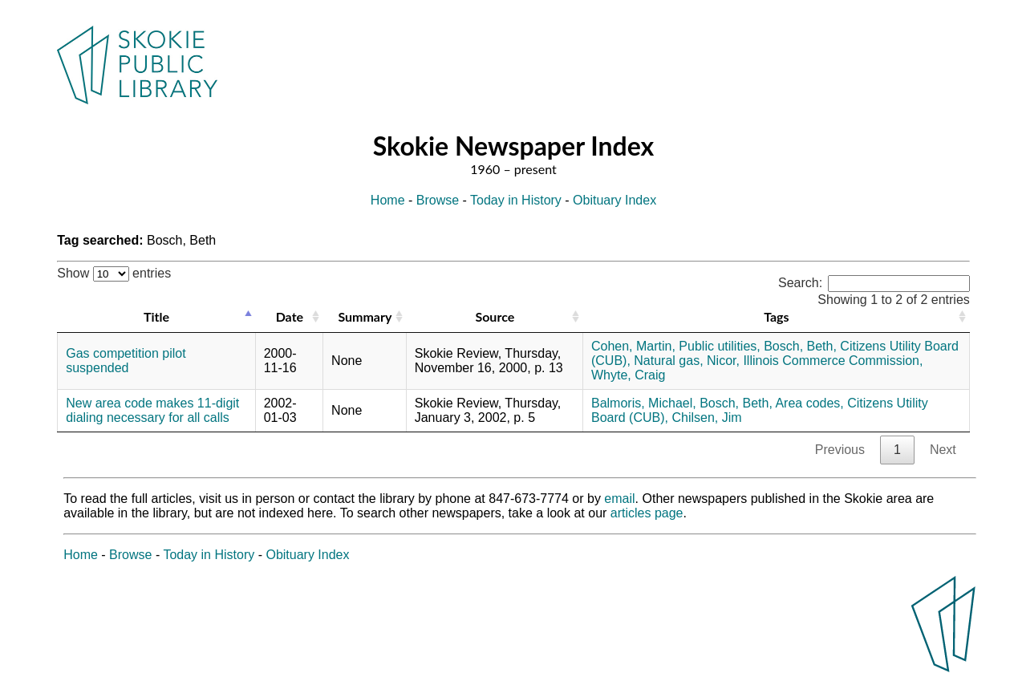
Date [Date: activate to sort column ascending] (289, 316)
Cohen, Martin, (633, 346)
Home (388, 200)
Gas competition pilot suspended (125, 361)
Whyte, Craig (628, 375)
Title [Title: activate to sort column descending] (156, 316)
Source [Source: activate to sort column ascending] (494, 316)
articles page (646, 513)
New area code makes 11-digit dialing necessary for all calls (152, 410)
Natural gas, (668, 360)
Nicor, (723, 360)
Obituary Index (614, 200)
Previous (840, 449)
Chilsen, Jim (706, 417)
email (619, 498)
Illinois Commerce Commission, (833, 360)
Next (943, 449)
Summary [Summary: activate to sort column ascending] (364, 316)
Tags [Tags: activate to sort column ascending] (776, 316)
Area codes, (809, 403)
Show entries (114, 273)
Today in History (516, 200)
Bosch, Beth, (800, 346)
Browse (437, 200)
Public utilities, (719, 346)
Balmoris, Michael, (643, 403)
